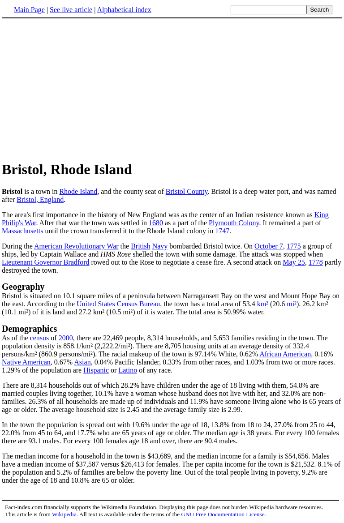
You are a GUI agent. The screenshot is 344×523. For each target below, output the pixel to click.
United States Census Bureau (118, 304)
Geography (23, 287)
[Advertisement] (77, 89)
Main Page (29, 9)
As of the (16, 338)
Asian (82, 362)
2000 (66, 338)
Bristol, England (40, 199)
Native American (26, 362)
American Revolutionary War (76, 246)
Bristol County (187, 191)
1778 (316, 262)
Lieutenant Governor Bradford (45, 262)
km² (262, 304)
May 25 (294, 262)
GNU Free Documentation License (222, 514)
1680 (156, 223)
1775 (294, 246)
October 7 (268, 246)
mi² (292, 304)
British (140, 246)
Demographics (29, 329)
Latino (127, 370)
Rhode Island (78, 191)
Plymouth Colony (234, 223)
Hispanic (96, 370)
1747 (222, 231)
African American (285, 354)
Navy (160, 246)
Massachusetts (22, 231)
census (39, 338)
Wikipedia (64, 514)
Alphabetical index (124, 9)
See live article (71, 9)
